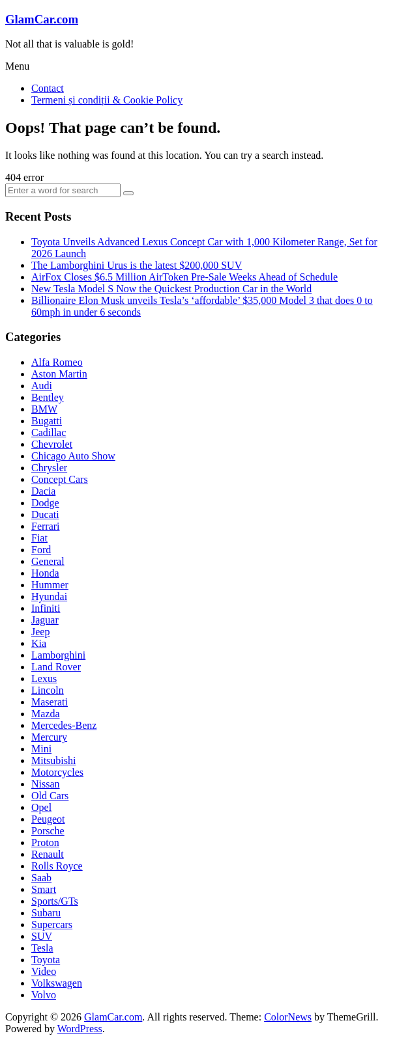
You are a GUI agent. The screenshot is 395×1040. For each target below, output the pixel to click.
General (48, 561)
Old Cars (49, 795)
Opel (41, 807)
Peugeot (48, 819)
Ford (41, 549)
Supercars (51, 924)
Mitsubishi (53, 760)
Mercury (49, 737)
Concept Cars (59, 479)
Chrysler (49, 467)
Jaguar (45, 619)
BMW (44, 409)
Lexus (44, 678)
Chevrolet (51, 444)
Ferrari (45, 526)
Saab (41, 877)
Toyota (45, 959)
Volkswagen (56, 983)
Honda (45, 573)
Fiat (39, 537)
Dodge (45, 502)
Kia (38, 643)
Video (43, 971)
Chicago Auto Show (73, 455)
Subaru (46, 912)
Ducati (45, 514)
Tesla (42, 947)
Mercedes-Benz (63, 725)
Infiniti (45, 608)
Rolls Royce (57, 865)
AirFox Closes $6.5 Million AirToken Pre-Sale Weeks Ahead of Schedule (184, 276)
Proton (45, 842)
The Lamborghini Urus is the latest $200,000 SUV (136, 265)
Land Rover (56, 666)
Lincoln (47, 690)
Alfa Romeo (57, 362)
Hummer (49, 584)
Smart (43, 889)
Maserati (49, 701)
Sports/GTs (54, 901)
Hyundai (49, 596)
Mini (41, 748)
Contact (47, 88)
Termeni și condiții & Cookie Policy (107, 99)
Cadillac (48, 432)
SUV (41, 936)
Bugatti (46, 420)
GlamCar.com (41, 19)
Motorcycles (57, 772)
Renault (47, 854)
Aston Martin (59, 373)
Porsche (48, 830)
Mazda (45, 713)
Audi (41, 385)
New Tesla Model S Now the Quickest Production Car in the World (171, 288)
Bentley (47, 397)
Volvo (43, 994)
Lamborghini (58, 655)
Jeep (40, 631)
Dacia (43, 491)
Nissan (45, 783)
